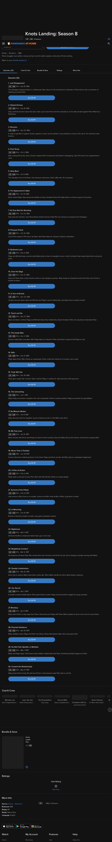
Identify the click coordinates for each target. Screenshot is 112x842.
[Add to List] (109, 39)
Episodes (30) (8, 70)
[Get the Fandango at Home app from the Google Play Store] (22, 813)
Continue (101, 835)
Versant (21, 825)
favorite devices (19, 60)
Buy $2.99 (31, 98)
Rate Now (56, 777)
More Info (76, 70)
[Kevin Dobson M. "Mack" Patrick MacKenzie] (97, 697)
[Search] (108, 3)
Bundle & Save (42, 70)
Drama (10, 791)
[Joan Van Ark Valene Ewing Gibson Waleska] (27, 697)
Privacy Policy (14, 827)
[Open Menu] (3, 3)
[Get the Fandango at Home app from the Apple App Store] (8, 813)
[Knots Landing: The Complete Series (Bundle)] (30, 727)
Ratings (59, 70)
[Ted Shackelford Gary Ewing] (45, 697)
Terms (47, 825)
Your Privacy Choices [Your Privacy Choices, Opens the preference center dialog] (101, 829)
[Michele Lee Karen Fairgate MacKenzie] (10, 697)
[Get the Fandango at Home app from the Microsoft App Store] (36, 813)
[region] (56, 832)
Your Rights (19, 830)
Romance (18, 791)
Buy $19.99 (72, 47)
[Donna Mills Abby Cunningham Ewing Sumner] (62, 697)
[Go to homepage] (21, 3)
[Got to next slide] (110, 697)
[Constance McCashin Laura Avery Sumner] (80, 697)
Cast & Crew (25, 70)
